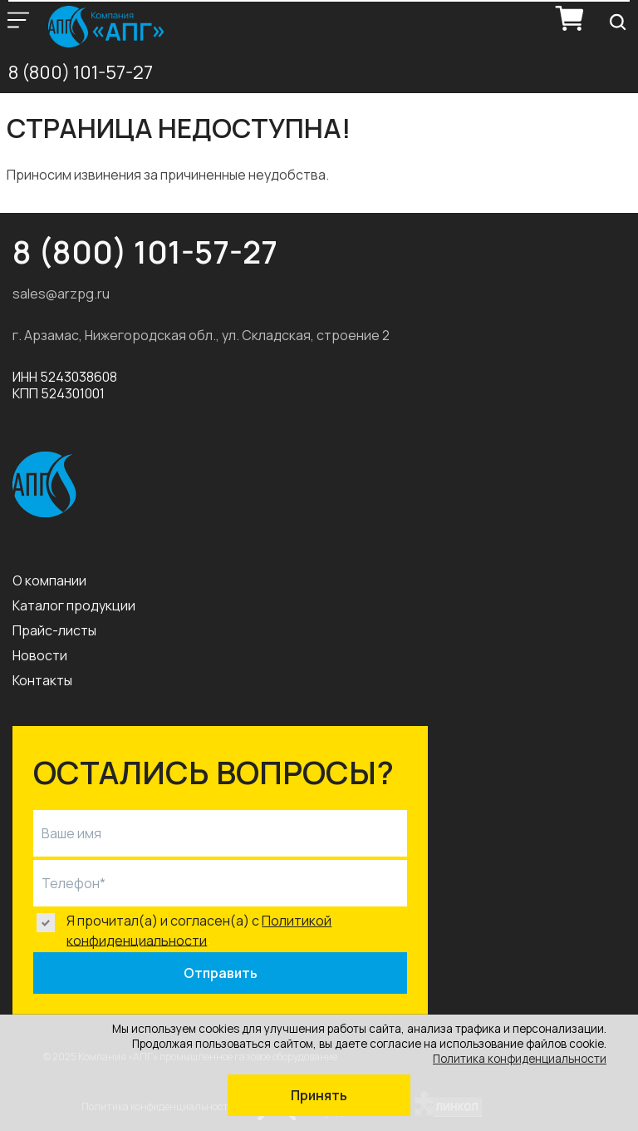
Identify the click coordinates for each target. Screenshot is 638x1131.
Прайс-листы (54, 630)
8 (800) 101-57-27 (80, 72)
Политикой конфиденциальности (198, 930)
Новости (39, 655)
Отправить (221, 973)
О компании (49, 580)
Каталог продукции (73, 605)
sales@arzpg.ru (61, 293)
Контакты (42, 680)
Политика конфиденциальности (519, 1058)
